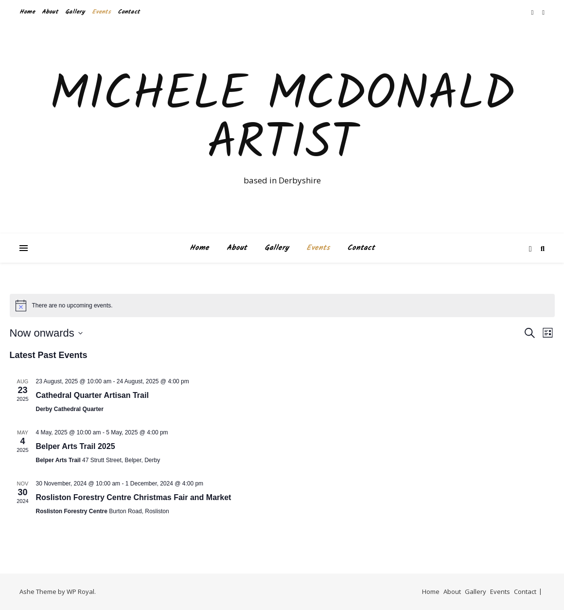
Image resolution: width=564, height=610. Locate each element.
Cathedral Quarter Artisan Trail (92, 395)
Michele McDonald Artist (282, 120)
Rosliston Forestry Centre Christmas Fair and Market (133, 497)
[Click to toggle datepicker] (46, 333)
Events (101, 12)
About (50, 12)
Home (27, 12)
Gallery (75, 12)
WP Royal (80, 591)
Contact (129, 12)
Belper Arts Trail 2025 (75, 446)
